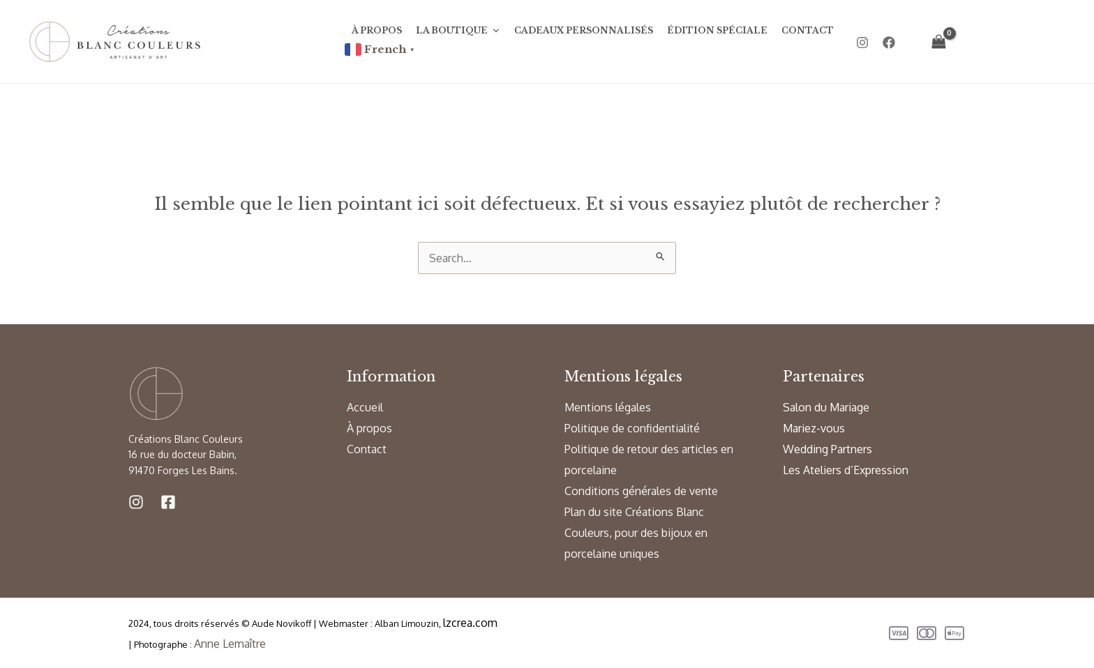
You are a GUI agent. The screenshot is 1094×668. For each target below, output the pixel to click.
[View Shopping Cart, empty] (939, 42)
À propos (377, 30)
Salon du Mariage (826, 407)
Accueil (365, 407)
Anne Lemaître (230, 644)
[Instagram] (862, 42)
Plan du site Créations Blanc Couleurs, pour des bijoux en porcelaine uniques (635, 533)
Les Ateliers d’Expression (845, 470)
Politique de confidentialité (632, 428)
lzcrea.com (470, 623)
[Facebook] (889, 42)
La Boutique (458, 31)
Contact (807, 30)
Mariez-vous (814, 428)
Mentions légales (607, 407)
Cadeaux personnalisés (583, 30)
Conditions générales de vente (641, 491)
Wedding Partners (827, 449)
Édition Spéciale (717, 30)
